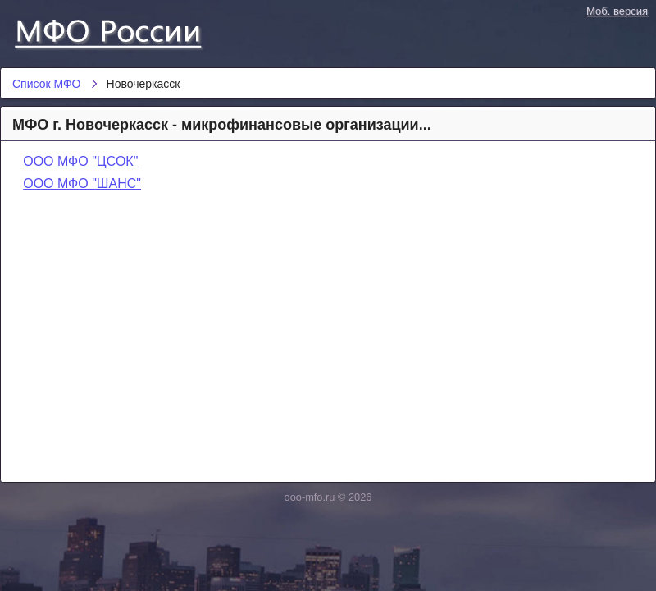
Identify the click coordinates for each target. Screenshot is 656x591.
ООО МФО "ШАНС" (82, 183)
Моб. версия (617, 11)
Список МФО (123, 30)
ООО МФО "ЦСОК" (80, 161)
